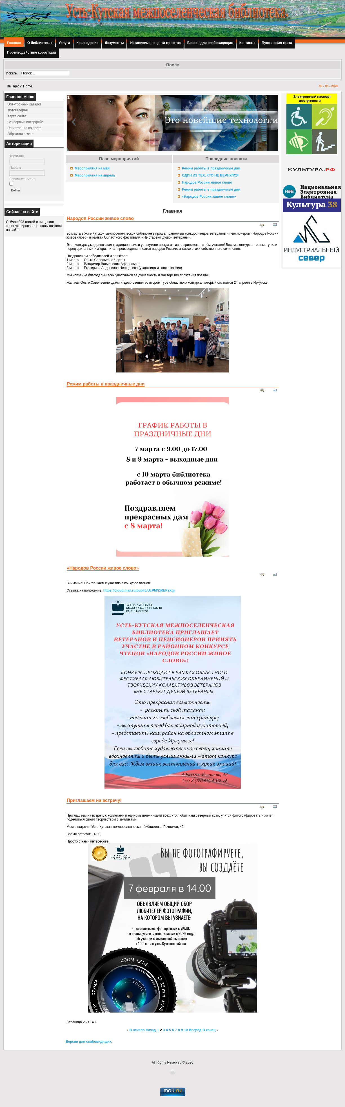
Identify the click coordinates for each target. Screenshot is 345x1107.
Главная (14, 43)
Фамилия (16, 156)
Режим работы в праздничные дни (211, 168)
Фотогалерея (17, 110)
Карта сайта (16, 116)
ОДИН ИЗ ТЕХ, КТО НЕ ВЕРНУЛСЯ (210, 175)
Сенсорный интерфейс (25, 122)
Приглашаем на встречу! (94, 800)
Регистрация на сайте (24, 128)
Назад (151, 1030)
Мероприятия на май (92, 168)
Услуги (64, 43)
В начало (137, 1030)
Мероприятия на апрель (95, 175)
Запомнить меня (22, 179)
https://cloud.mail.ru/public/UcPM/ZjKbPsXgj (139, 590)
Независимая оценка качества (155, 43)
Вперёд (195, 1030)
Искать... (12, 73)
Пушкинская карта (277, 43)
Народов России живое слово (207, 182)
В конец (208, 1030)
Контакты (247, 43)
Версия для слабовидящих (210, 43)
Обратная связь (19, 134)
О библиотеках (39, 43)
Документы (114, 43)
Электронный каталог (24, 104)
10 (186, 1030)
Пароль (15, 167)
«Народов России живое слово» (209, 197)
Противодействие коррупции (31, 52)
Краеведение (87, 43)
